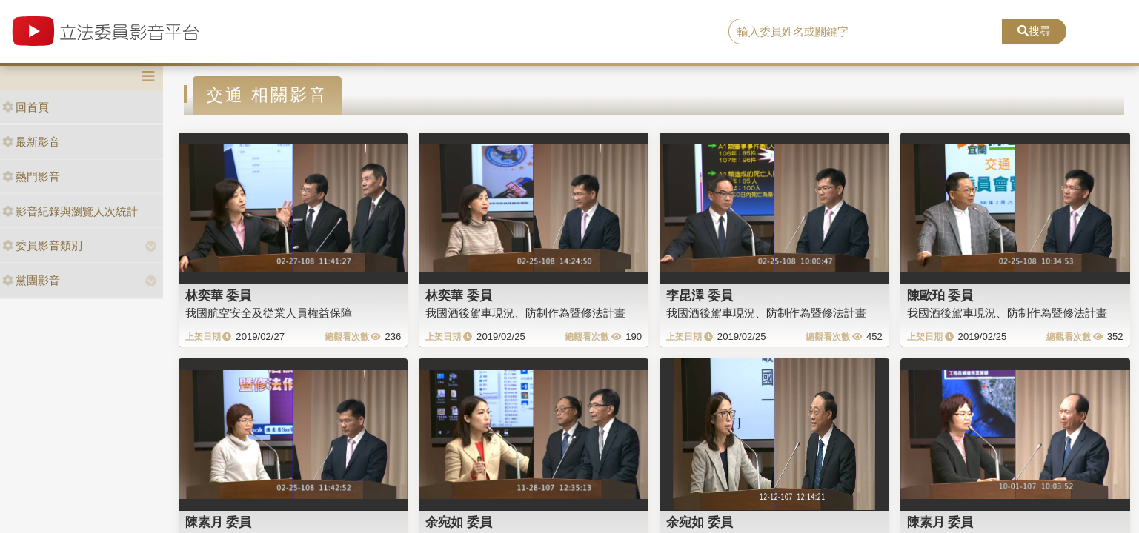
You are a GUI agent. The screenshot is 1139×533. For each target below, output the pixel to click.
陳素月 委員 (218, 522)
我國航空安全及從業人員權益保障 (268, 312)
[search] (865, 32)
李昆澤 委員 (699, 295)
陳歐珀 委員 (940, 295)
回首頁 (25, 107)
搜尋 (1034, 30)
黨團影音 (31, 280)
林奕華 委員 (218, 295)
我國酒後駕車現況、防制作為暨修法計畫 (525, 312)
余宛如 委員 (458, 522)
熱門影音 (31, 176)
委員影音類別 (42, 245)
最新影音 (31, 141)
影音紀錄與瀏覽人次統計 (70, 211)
